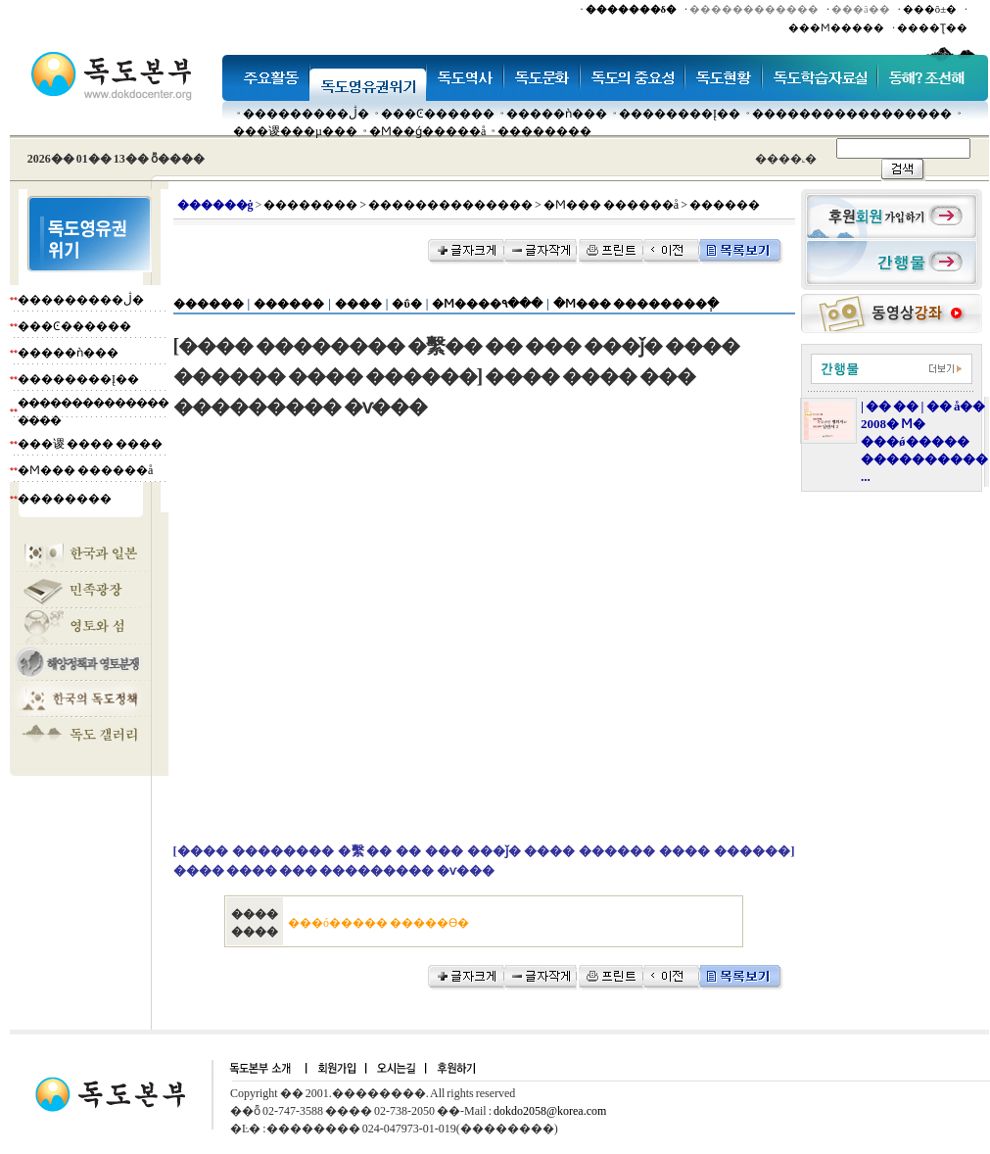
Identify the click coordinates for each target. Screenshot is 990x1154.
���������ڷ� (306, 113)
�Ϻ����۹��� (487, 304)
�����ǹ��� (556, 113)
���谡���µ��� (295, 131)
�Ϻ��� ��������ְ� (636, 304)
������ (208, 304)
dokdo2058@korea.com (550, 1111)
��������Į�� (679, 113)
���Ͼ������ (438, 113)
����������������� (852, 113)
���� (358, 304)
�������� (544, 131)
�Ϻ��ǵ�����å (427, 131)
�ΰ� (406, 304)
